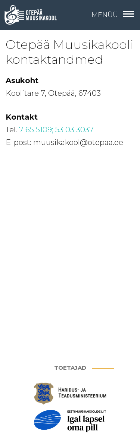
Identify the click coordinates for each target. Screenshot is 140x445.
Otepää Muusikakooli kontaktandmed (69, 52)
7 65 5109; (36, 129)
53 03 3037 (74, 129)
